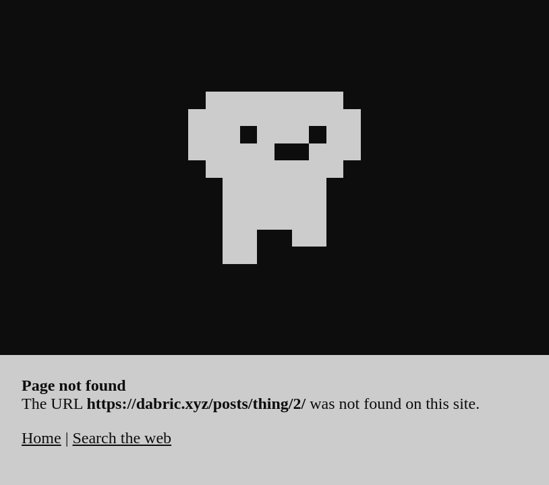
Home (41, 438)
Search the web (121, 438)
